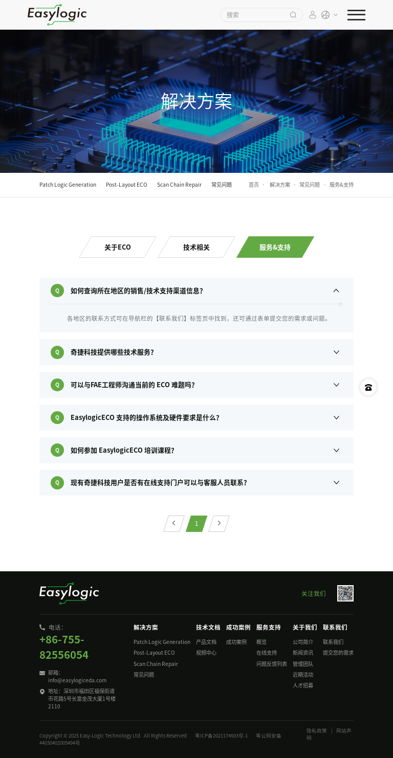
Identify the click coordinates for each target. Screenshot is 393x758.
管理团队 (303, 663)
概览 (261, 641)
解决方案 (280, 184)
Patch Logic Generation (162, 641)
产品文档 (206, 641)
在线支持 (266, 652)
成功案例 (236, 641)
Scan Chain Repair (156, 663)
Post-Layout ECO (154, 652)
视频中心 (206, 652)
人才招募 (303, 685)
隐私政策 (317, 730)
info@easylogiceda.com (77, 680)
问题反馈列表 (271, 663)
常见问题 (309, 184)
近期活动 (303, 674)
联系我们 (333, 641)
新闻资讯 (303, 652)
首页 (254, 184)
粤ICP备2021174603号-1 (221, 735)
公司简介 (303, 641)
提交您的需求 (338, 652)
